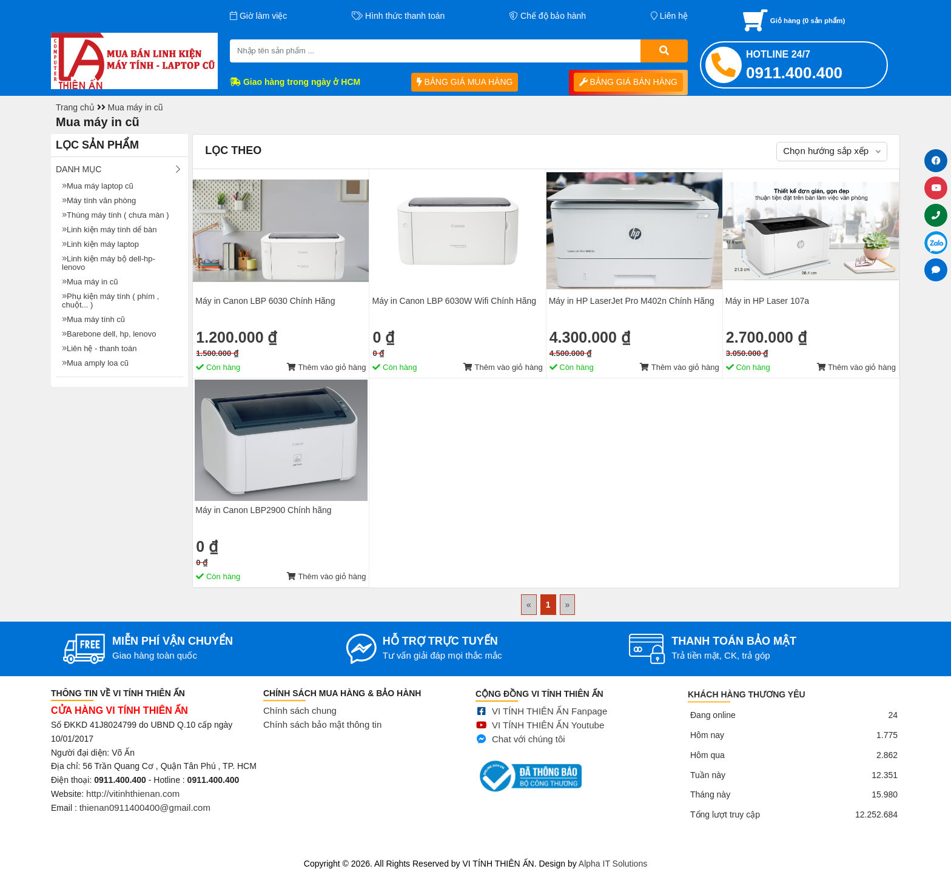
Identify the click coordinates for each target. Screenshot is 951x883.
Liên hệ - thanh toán (99, 348)
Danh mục (78, 169)
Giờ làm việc (258, 16)
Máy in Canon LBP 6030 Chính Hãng (265, 301)
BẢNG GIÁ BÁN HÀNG (628, 82)
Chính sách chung (300, 722)
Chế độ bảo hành (547, 16)
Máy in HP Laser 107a (767, 301)
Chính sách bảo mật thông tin (322, 736)
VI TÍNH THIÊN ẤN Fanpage (549, 728)
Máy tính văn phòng (99, 200)
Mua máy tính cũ (93, 319)
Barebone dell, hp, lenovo (109, 333)
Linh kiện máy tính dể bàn (109, 229)
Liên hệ (669, 16)
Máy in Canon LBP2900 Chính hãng (263, 510)
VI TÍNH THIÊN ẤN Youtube (548, 741)
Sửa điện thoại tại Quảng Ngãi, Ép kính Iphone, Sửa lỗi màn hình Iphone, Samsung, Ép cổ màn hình (469, 848)
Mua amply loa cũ (95, 363)
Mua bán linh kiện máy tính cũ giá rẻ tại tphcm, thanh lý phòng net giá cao (139, 848)
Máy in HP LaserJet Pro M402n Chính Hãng (631, 301)
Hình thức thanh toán (398, 16)
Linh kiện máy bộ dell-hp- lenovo (108, 263)
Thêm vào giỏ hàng (326, 367)
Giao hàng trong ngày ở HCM (295, 82)
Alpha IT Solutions (613, 863)
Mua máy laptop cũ (97, 185)
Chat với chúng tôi (528, 755)
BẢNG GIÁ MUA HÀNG (465, 82)
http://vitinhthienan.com (133, 801)
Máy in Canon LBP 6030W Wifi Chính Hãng (454, 301)
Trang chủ (75, 107)
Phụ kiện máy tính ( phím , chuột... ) (110, 300)
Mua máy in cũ (135, 107)
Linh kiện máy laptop (100, 244)
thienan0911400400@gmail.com (144, 815)
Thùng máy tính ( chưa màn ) (115, 215)
